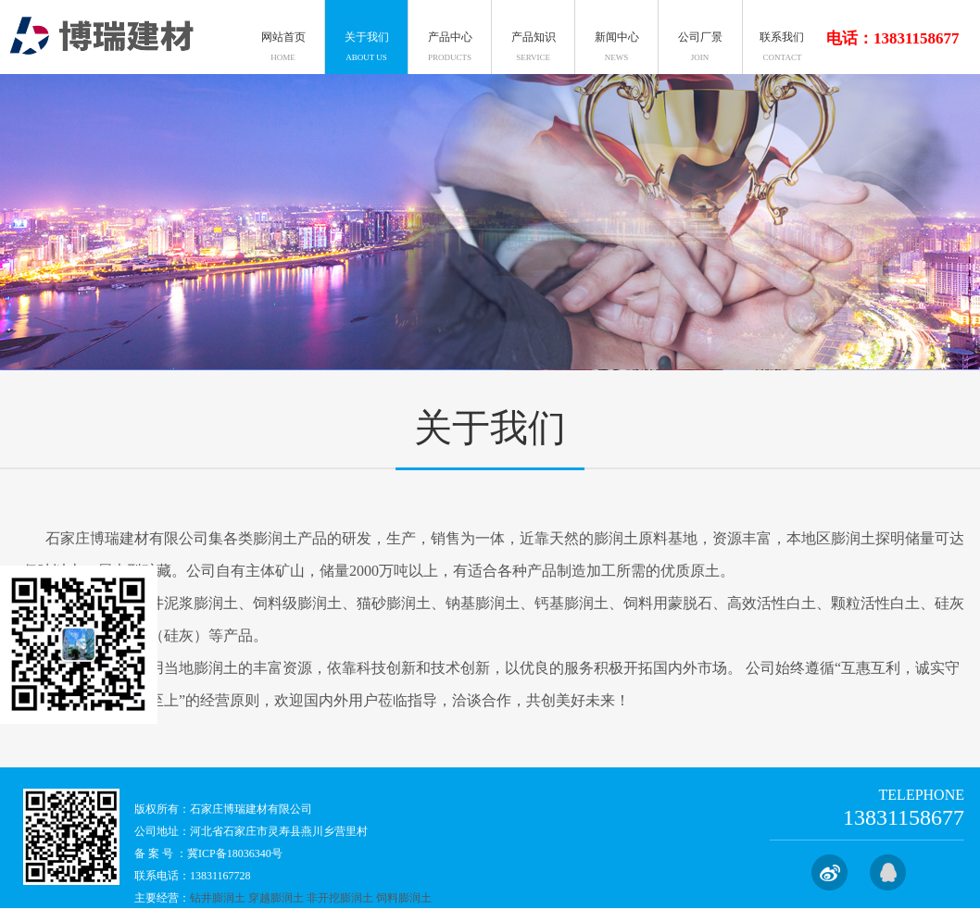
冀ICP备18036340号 (235, 853)
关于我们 (490, 433)
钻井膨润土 (217, 897)
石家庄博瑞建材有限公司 (251, 809)
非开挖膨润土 (340, 897)
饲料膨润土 (404, 897)
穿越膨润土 (276, 897)
